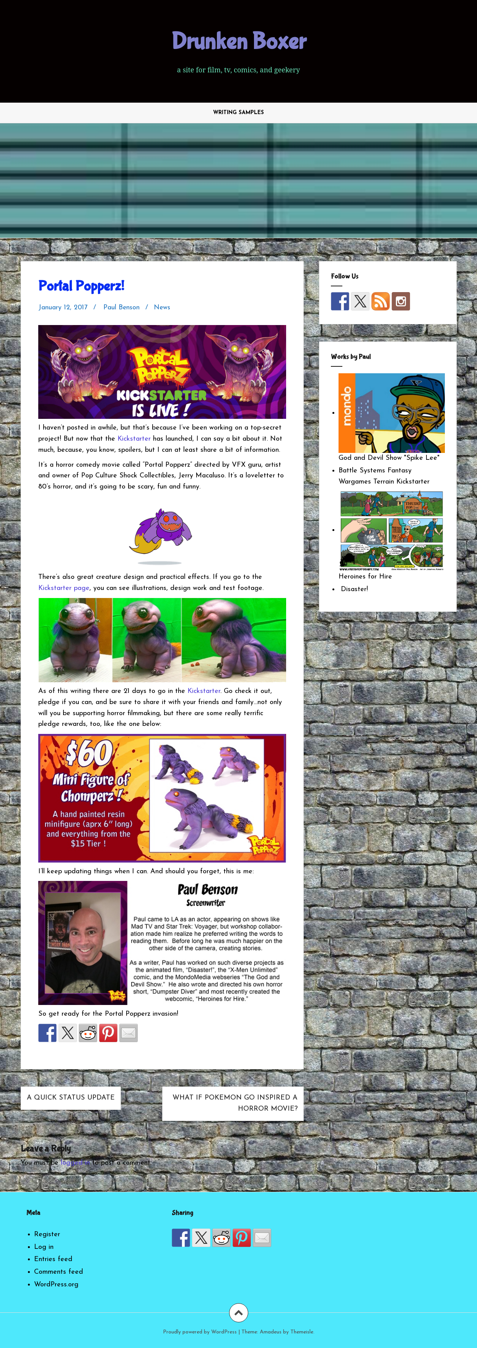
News (163, 307)
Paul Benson (122, 307)
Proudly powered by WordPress (200, 1332)
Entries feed (53, 1259)
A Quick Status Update (71, 1097)
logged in (75, 1163)
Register (47, 1234)
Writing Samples (238, 113)
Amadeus (271, 1332)
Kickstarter (134, 439)
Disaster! (353, 589)
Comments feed (58, 1272)
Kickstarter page (64, 588)
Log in (44, 1247)
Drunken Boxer (238, 42)
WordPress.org (56, 1284)
